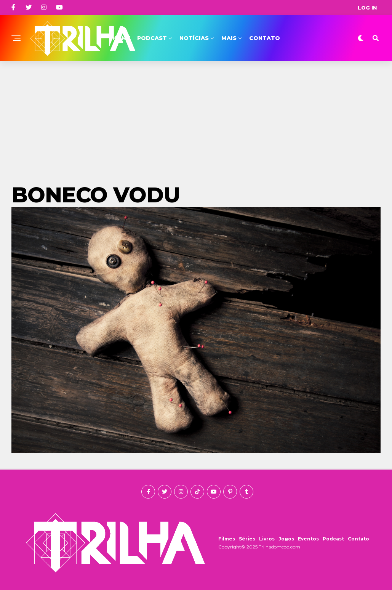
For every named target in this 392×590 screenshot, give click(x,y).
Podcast (152, 38)
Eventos (308, 539)
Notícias (194, 38)
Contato (264, 38)
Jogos (286, 539)
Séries (247, 539)
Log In (367, 8)
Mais (229, 38)
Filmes (226, 539)
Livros (267, 539)
